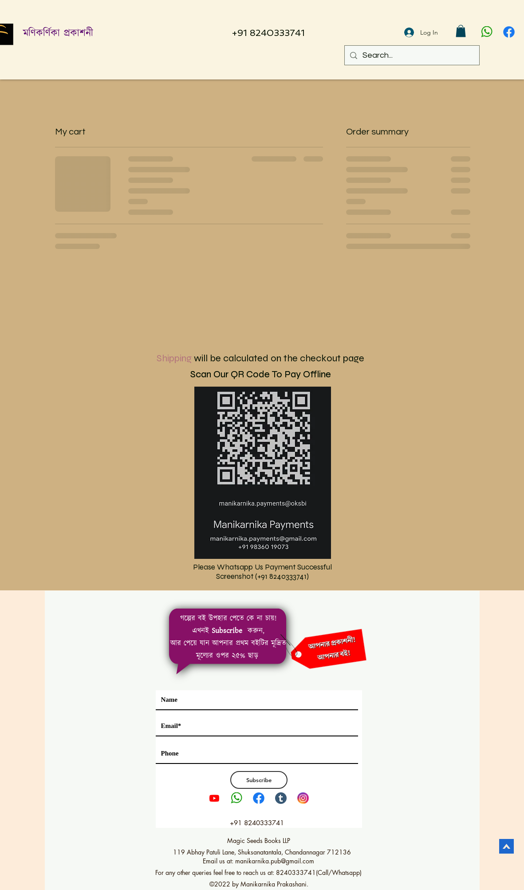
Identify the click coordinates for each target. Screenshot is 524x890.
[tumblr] (281, 798)
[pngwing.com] (486, 32)
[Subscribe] (259, 780)
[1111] (509, 32)
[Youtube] (214, 798)
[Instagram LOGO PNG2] (303, 798)
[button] (461, 31)
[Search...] (411, 55)
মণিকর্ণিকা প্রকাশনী (58, 33)
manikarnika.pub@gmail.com (274, 861)
